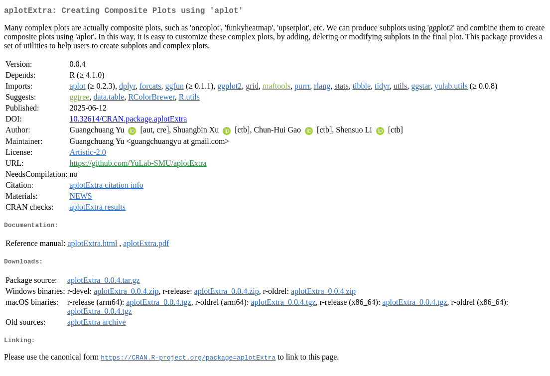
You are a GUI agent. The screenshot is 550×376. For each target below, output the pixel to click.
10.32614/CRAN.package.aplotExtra (128, 121)
